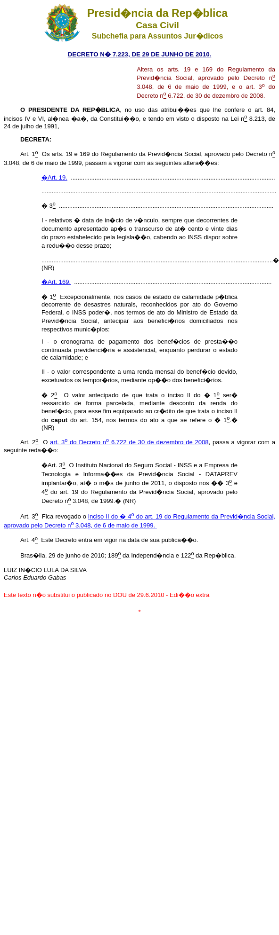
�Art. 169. (56, 281)
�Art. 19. (54, 177)
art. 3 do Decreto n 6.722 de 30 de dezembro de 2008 (129, 442)
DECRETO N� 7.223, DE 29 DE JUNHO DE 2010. (140, 54)
